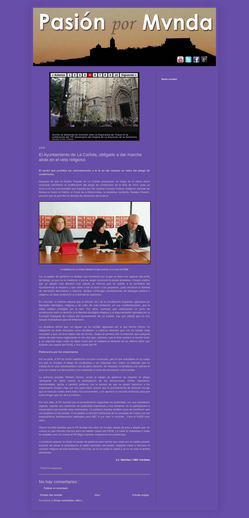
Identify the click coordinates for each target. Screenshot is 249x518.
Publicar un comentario (56, 488)
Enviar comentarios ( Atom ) (68, 500)
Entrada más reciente (51, 495)
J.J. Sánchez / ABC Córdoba (133, 459)
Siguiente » (128, 75)
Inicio (97, 495)
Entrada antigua (140, 495)
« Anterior (58, 75)
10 (116, 75)
